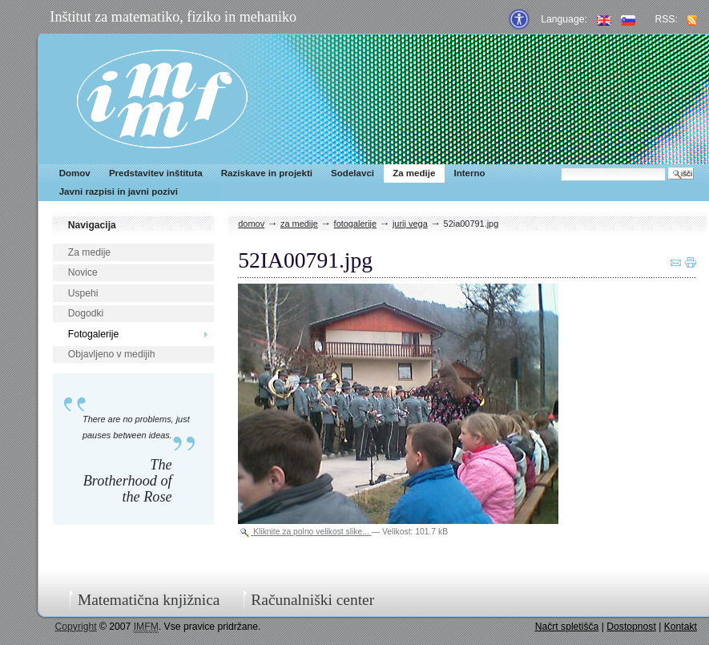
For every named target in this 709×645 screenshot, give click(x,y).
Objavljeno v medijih (111, 354)
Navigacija (92, 225)
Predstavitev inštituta (156, 173)
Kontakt (680, 626)
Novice (83, 272)
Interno (469, 173)
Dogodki (86, 313)
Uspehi (83, 293)
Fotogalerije (93, 334)
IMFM (162, 99)
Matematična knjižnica (149, 599)
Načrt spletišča (567, 626)
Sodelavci (352, 173)
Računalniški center (312, 599)
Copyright (76, 626)
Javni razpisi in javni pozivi (118, 191)
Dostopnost (631, 626)
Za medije (414, 173)
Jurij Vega (410, 223)
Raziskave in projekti (266, 173)
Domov (75, 173)
